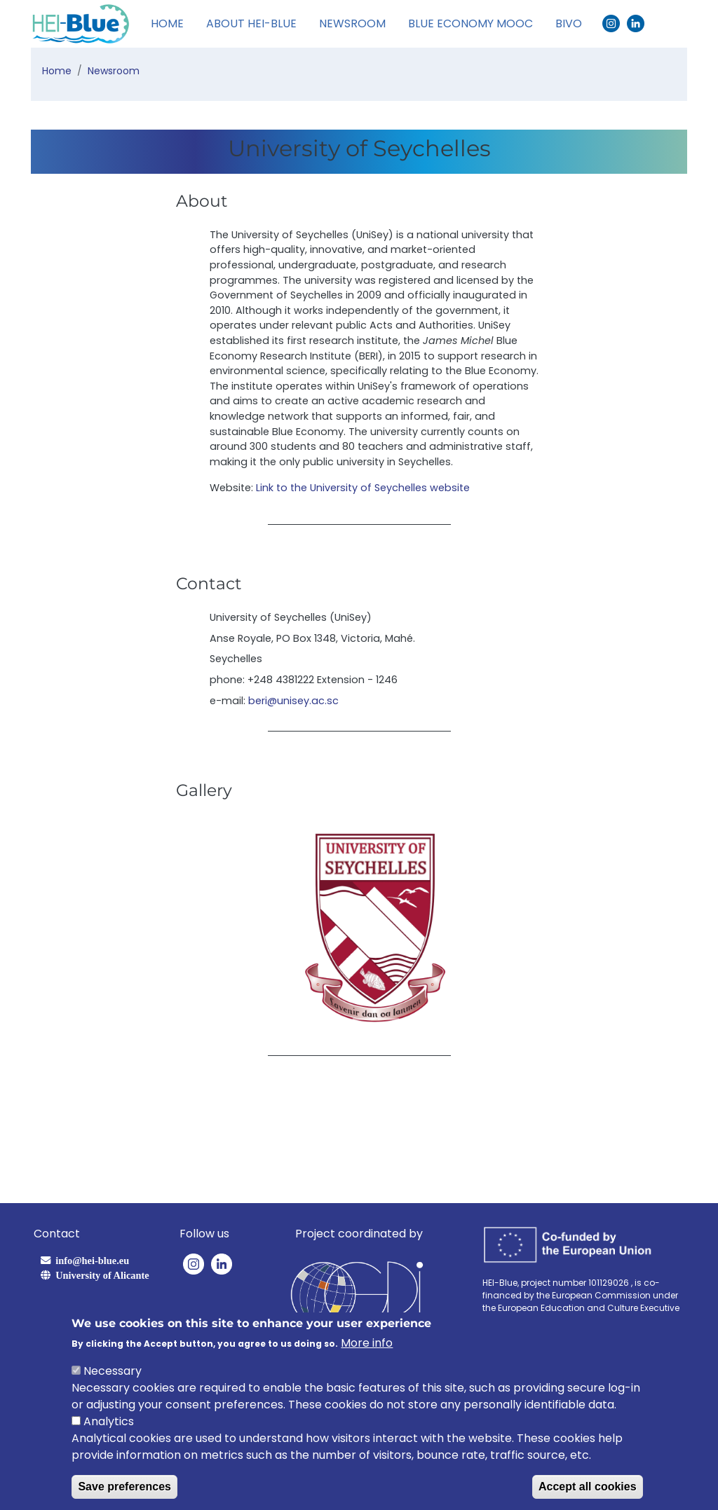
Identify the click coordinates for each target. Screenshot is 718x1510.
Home (167, 23)
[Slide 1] (337, 1019)
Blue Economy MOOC (470, 23)
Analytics (108, 1421)
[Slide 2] (363, 1019)
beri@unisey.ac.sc (293, 701)
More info (367, 1343)
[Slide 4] (413, 1019)
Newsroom (352, 23)
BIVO (568, 23)
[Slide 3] (388, 1019)
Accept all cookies (587, 1486)
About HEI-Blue (251, 23)
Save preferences (124, 1486)
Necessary (112, 1371)
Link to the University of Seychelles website (363, 488)
